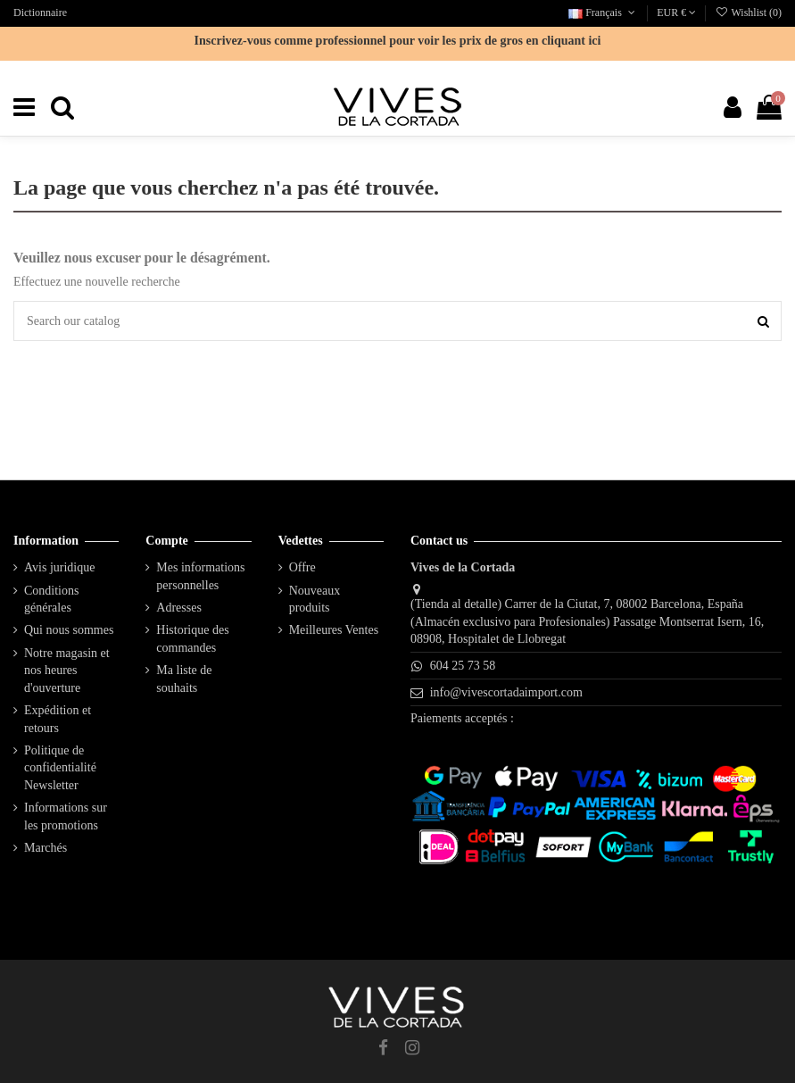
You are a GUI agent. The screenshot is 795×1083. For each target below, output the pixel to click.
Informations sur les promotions (65, 816)
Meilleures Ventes (333, 630)
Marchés (45, 847)
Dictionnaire (40, 12)
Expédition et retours (57, 719)
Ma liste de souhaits (183, 679)
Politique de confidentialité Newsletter (60, 768)
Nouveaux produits (315, 599)
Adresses (179, 607)
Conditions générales (51, 599)
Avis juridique (59, 567)
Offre (302, 567)
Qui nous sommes (68, 630)
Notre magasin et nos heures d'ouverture (67, 670)
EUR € (676, 12)
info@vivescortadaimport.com (506, 692)
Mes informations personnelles (200, 576)
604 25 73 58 (463, 665)
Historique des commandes (192, 638)
